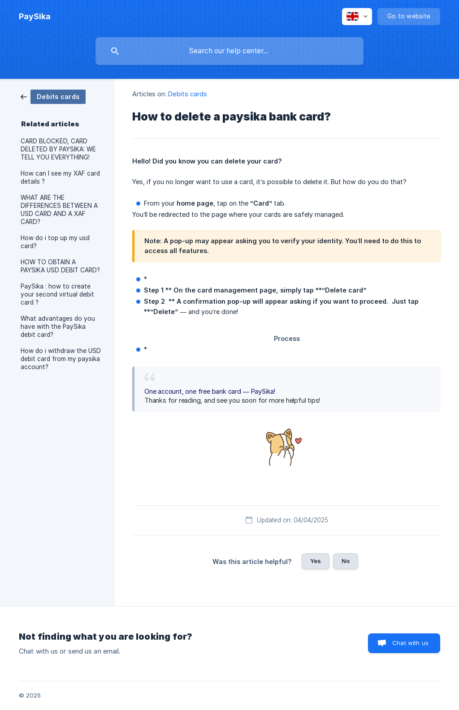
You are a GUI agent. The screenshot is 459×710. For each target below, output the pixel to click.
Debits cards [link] (187, 94)
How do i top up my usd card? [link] (55, 242)
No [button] (346, 560)
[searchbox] (229, 51)
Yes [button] (315, 560)
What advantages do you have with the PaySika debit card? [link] (58, 326)
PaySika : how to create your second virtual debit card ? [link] (57, 294)
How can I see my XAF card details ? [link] (60, 177)
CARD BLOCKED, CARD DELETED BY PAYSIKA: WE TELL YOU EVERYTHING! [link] (58, 149)
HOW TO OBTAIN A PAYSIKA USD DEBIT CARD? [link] (60, 266)
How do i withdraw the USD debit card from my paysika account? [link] (61, 358)
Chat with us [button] (410, 642)
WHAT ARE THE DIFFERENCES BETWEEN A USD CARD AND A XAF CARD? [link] (59, 209)
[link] (53, 96)
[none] (35, 16)
